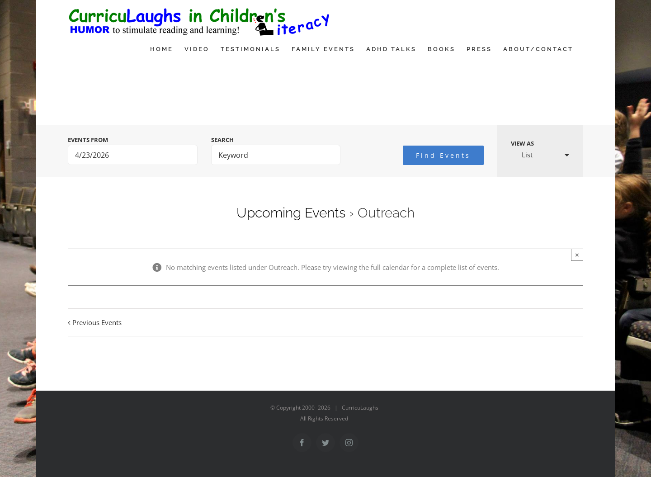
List (522, 154)
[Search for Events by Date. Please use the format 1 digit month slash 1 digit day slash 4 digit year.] (133, 155)
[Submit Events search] (443, 155)
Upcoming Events (290, 213)
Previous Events (97, 322)
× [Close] (577, 255)
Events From (88, 140)
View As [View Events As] (522, 143)
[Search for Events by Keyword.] (276, 155)
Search (222, 140)
